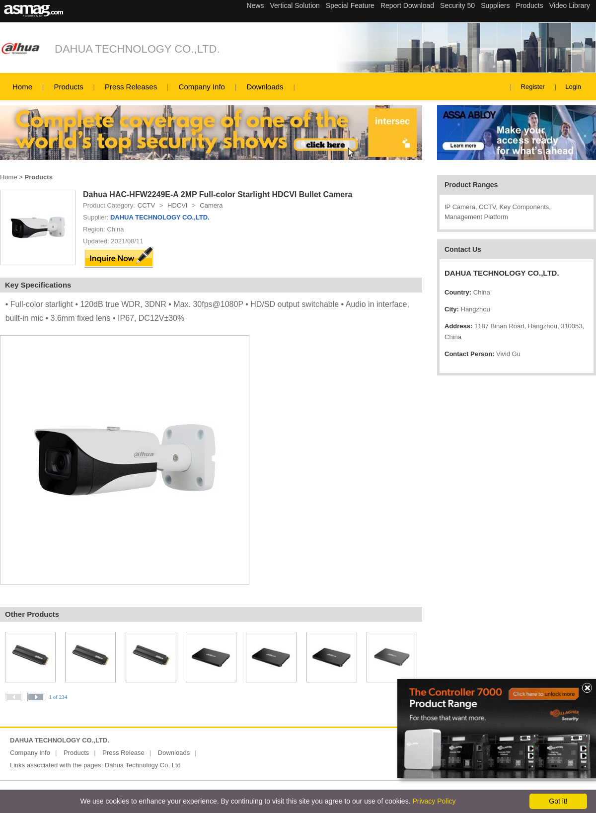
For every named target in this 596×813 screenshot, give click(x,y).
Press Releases (131, 86)
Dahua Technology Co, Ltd (143, 765)
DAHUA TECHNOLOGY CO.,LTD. (137, 49)
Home (22, 86)
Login (573, 86)
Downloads (264, 86)
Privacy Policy (433, 801)
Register (533, 86)
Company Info (202, 86)
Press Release (123, 752)
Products (68, 86)
